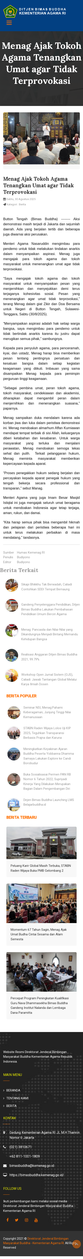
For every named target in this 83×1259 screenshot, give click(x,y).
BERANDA (13, 1090)
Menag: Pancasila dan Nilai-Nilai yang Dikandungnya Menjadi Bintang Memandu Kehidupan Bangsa (49, 634)
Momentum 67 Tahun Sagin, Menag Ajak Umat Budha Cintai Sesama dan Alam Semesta (39, 934)
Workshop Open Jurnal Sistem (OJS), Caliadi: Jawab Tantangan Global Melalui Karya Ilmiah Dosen (49, 679)
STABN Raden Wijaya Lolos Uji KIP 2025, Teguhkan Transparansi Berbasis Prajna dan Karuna (47, 733)
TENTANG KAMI (17, 1098)
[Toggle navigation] (9, 22)
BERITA (11, 1106)
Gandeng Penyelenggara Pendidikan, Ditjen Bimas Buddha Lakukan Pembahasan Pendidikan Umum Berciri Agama (50, 609)
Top (76, 1244)
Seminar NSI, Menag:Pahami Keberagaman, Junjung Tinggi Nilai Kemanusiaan (47, 712)
